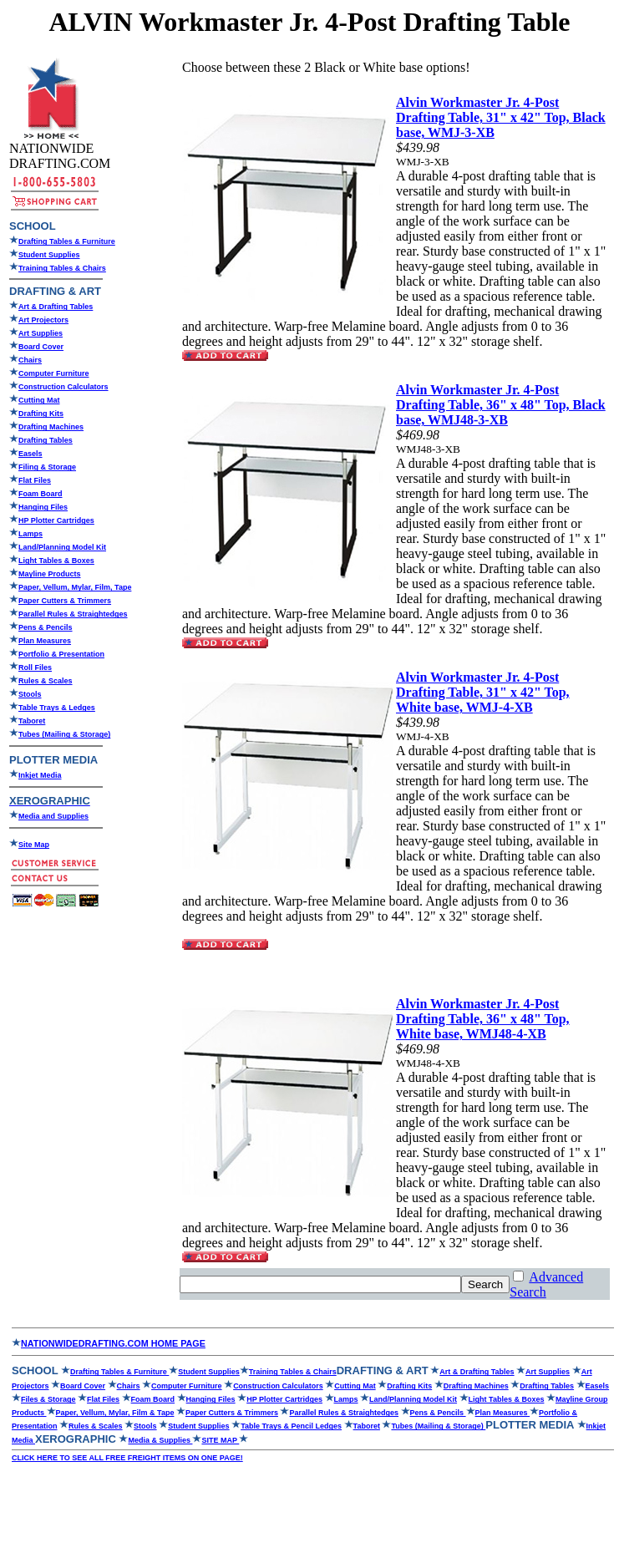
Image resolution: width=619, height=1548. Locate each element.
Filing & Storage (47, 467)
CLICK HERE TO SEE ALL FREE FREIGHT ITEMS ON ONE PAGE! (127, 1458)
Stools (30, 694)
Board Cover (40, 347)
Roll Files (35, 667)
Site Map (33, 844)
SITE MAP (220, 1440)
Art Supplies (40, 333)
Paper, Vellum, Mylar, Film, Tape (74, 587)
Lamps (30, 534)
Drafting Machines (51, 427)
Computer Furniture (53, 373)
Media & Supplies (160, 1440)
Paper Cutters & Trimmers (231, 1412)
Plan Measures (44, 641)
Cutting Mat (39, 400)
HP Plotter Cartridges (56, 520)
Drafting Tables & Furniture (66, 241)
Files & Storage (48, 1399)
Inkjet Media (40, 775)
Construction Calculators (63, 387)
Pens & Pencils (45, 627)
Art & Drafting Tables (55, 306)
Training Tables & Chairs (62, 268)
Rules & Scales (45, 681)
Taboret (366, 1426)
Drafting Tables (45, 440)
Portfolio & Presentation (61, 654)
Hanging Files (43, 507)
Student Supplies (49, 255)
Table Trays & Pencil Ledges (291, 1426)
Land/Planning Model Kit (62, 547)
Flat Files (34, 480)
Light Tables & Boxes (56, 560)
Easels (30, 453)
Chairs (30, 360)
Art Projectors (43, 320)
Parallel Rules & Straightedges (343, 1412)
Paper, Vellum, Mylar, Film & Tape (115, 1412)
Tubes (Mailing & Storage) (64, 734)
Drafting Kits (40, 413)
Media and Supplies (53, 816)
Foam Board (40, 494)
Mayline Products (49, 574)
